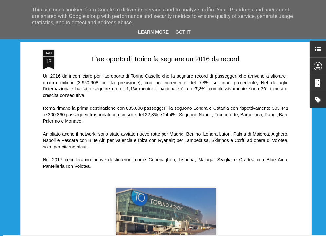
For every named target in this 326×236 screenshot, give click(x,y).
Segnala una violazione (225, 232)
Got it (183, 32)
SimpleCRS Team (197, 66)
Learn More (153, 32)
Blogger (199, 232)
